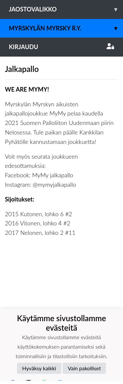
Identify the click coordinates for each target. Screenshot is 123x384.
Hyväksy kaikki (39, 368)
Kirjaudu (61, 46)
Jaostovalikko (66, 9)
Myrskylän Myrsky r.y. (66, 28)
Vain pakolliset (84, 368)
